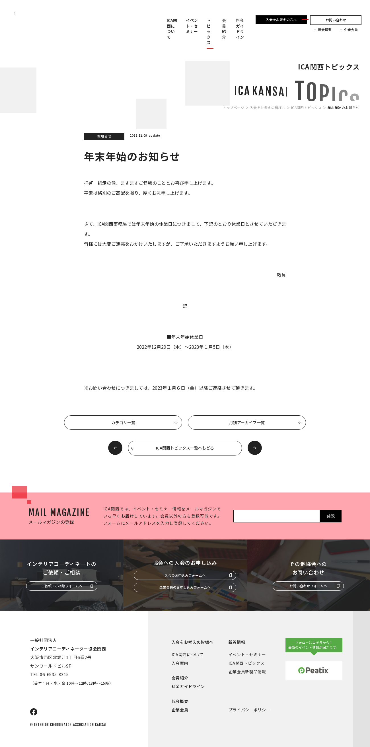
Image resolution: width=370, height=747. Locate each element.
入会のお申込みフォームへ (185, 575)
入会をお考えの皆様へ (268, 107)
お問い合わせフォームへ (308, 585)
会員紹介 (224, 29)
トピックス (209, 31)
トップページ (233, 107)
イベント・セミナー (192, 26)
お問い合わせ (336, 19)
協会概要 (325, 29)
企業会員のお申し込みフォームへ (185, 587)
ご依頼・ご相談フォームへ (61, 585)
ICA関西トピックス (306, 107)
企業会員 (351, 29)
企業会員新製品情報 (247, 671)
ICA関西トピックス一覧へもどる (185, 448)
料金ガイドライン (240, 29)
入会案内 (180, 663)
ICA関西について (172, 29)
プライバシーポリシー (249, 710)
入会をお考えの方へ (281, 19)
